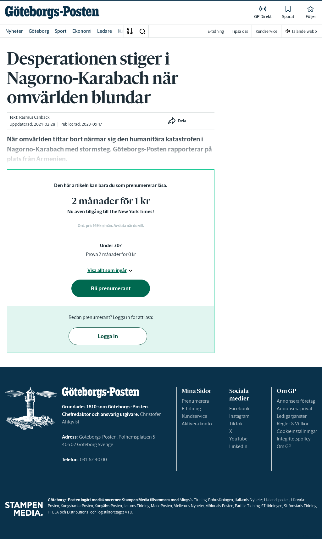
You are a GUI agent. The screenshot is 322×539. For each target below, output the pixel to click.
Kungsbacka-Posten (77, 505)
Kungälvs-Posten (108, 505)
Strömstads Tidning (300, 505)
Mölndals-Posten (219, 505)
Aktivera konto (197, 424)
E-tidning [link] (216, 31)
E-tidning (191, 408)
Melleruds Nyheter (189, 505)
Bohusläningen (220, 499)
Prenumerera (195, 401)
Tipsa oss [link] (240, 31)
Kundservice (194, 416)
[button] (142, 31)
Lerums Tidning (136, 505)
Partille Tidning (247, 505)
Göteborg (39, 31)
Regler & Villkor (292, 424)
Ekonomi (82, 31)
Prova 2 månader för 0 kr (111, 254)
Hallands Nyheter (249, 499)
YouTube (238, 439)
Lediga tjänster (292, 416)
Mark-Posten (161, 505)
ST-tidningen (271, 505)
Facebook (239, 408)
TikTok (235, 424)
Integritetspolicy (294, 439)
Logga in (108, 336)
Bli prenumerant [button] (111, 288)
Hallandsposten (277, 499)
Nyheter (14, 31)
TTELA (53, 512)
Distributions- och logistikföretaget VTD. (100, 512)
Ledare (104, 31)
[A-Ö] (130, 31)
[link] (52, 12)
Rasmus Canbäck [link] (34, 117)
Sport (61, 31)
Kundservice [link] (266, 31)
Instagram (239, 416)
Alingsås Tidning (193, 499)
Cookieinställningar (297, 431)
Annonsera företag (296, 401)
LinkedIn (238, 446)
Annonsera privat (294, 408)
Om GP (284, 446)
